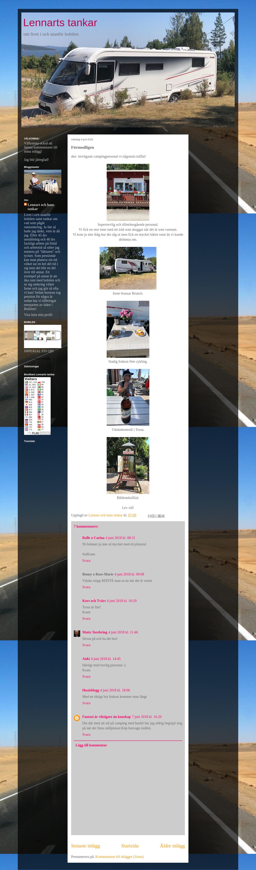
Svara (86, 560)
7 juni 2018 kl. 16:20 (147, 717)
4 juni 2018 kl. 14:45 (106, 659)
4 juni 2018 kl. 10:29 (122, 601)
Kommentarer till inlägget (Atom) (119, 857)
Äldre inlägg (172, 845)
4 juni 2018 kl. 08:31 (120, 538)
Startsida (130, 845)
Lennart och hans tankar (41, 207)
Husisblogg (90, 690)
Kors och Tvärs (94, 601)
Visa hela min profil (38, 315)
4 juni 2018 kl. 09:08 (129, 574)
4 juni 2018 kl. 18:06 (115, 690)
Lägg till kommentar (91, 745)
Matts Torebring (94, 632)
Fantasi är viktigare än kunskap (106, 717)
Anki (86, 659)
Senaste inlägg (85, 845)
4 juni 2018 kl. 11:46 (123, 632)
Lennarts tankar (60, 22)
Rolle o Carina (93, 538)
